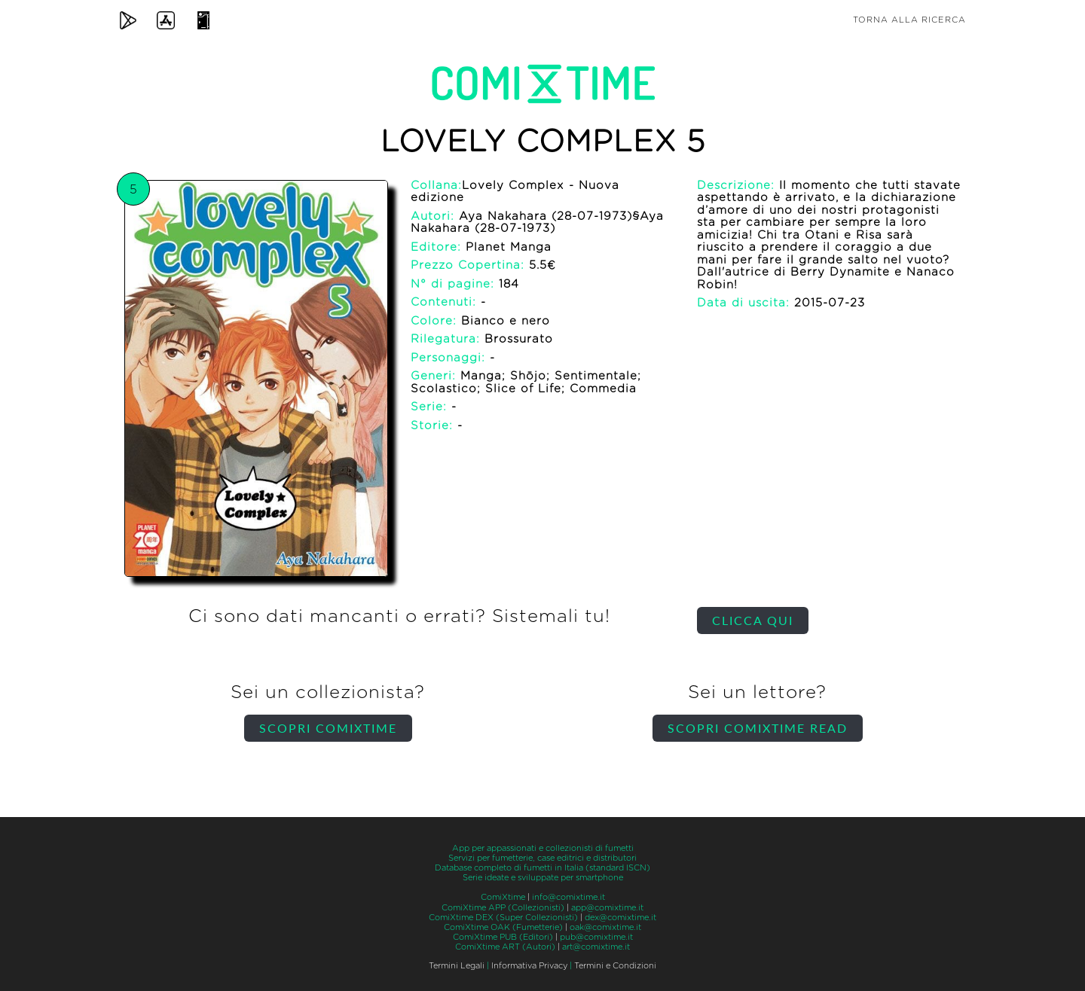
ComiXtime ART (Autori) (505, 947)
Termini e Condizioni (615, 966)
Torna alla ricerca (909, 20)
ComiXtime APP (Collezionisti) (503, 908)
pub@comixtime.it (596, 937)
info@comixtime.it (568, 897)
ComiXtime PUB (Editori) (503, 937)
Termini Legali (456, 966)
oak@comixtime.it (605, 927)
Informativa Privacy (529, 966)
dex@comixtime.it (620, 917)
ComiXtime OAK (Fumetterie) (503, 927)
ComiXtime (503, 897)
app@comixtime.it (607, 908)
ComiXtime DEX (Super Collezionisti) (503, 917)
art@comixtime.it (596, 947)
